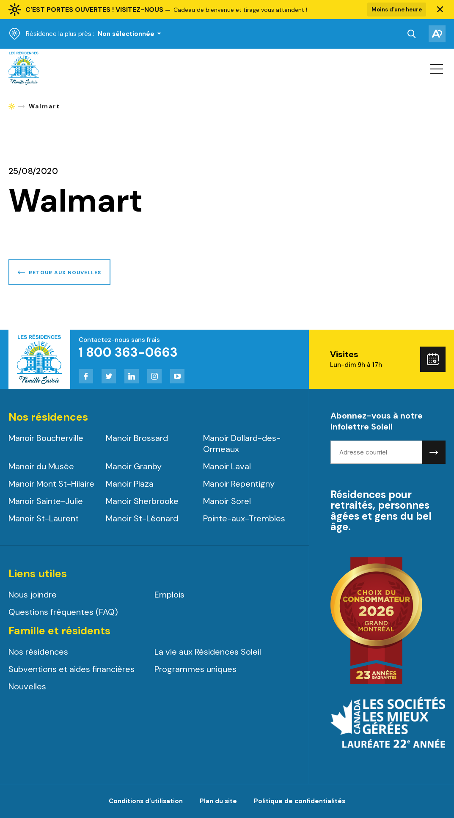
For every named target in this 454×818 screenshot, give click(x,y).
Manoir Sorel (227, 501)
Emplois (169, 594)
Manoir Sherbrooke (142, 501)
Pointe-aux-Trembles (244, 518)
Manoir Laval (227, 466)
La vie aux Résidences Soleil (207, 651)
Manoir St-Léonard (142, 518)
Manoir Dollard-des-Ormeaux (242, 443)
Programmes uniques (195, 669)
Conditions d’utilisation (146, 801)
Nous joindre (32, 594)
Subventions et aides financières (71, 669)
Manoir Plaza (130, 483)
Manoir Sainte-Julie (45, 501)
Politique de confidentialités (299, 801)
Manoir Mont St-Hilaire (51, 483)
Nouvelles (27, 686)
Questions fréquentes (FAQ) (63, 611)
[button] (440, 10)
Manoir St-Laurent (43, 518)
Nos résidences (38, 651)
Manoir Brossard (137, 437)
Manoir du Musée (41, 466)
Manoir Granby (134, 466)
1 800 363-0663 (128, 352)
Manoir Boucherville (45, 437)
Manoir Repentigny (239, 483)
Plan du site (218, 801)
